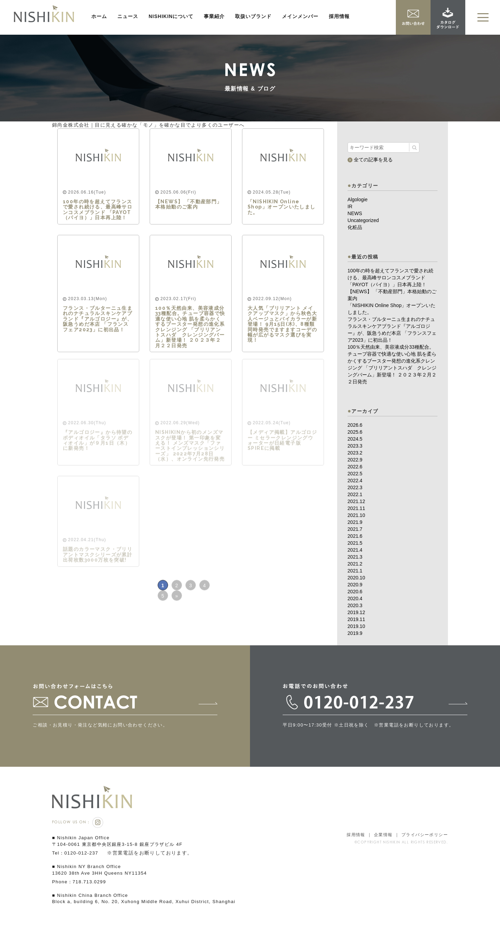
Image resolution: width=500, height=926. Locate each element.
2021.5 (355, 543)
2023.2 (355, 453)
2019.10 (356, 626)
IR (350, 206)
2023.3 (355, 446)
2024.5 (355, 439)
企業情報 (383, 834)
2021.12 (356, 501)
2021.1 (355, 571)
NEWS (355, 213)
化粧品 (355, 227)
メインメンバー (300, 16)
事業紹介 (214, 16)
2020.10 (356, 577)
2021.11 (356, 508)
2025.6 (355, 432)
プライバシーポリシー (424, 834)
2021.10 (356, 515)
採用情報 (339, 16)
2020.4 (355, 598)
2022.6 (355, 466)
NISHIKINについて (171, 16)
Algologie (358, 199)
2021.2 (355, 564)
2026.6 (355, 425)
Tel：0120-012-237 (75, 853)
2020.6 (355, 591)
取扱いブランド (253, 16)
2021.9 (355, 522)
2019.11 (356, 619)
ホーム (99, 16)
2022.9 (355, 459)
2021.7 (355, 529)
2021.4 (355, 550)
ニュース (127, 16)
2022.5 (355, 473)
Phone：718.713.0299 (79, 881)
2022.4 (355, 480)
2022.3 (355, 487)
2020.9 (355, 584)
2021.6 (355, 536)
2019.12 (356, 612)
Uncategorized (363, 220)
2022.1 (355, 494)
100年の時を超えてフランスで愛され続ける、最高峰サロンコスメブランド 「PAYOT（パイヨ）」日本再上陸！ (390, 277)
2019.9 (355, 633)
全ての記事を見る (370, 159)
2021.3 (355, 557)
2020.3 (355, 605)
